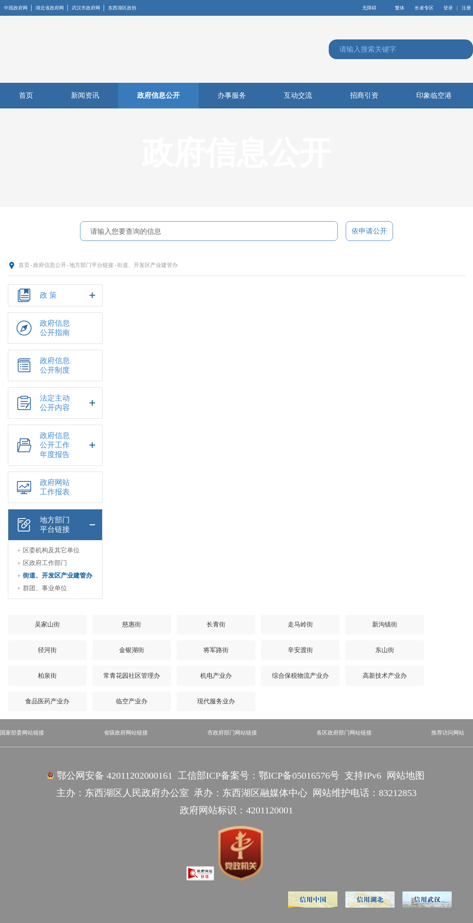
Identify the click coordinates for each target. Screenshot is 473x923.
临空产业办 (131, 701)
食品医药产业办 (47, 701)
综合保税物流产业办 (300, 675)
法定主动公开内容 (55, 403)
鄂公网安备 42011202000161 (114, 775)
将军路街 (216, 650)
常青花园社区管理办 (131, 675)
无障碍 (369, 8)
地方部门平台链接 (91, 265)
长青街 (216, 624)
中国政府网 (18, 8)
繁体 (399, 8)
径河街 (47, 650)
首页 (24, 265)
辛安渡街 (300, 650)
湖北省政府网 (51, 8)
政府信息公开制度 (42, 365)
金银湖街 (131, 650)
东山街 (384, 650)
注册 (466, 8)
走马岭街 (300, 624)
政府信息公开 (49, 265)
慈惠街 (131, 624)
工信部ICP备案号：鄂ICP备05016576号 (259, 775)
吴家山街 (47, 624)
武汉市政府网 (88, 8)
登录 (448, 8)
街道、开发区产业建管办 (147, 265)
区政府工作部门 (45, 562)
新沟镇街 (384, 624)
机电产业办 (216, 675)
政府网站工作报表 (42, 487)
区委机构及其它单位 (51, 550)
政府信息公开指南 (42, 328)
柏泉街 (47, 675)
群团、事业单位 (45, 588)
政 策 (55, 295)
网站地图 (406, 775)
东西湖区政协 (122, 8)
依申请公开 (369, 231)
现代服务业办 (216, 701)
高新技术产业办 (385, 675)
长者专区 (424, 8)
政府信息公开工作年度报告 (55, 445)
